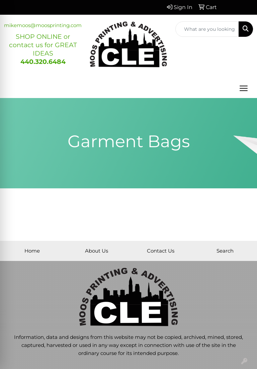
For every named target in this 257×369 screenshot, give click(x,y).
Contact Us (160, 251)
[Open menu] (243, 88)
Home (32, 251)
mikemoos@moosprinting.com (43, 25)
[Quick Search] (207, 29)
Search (225, 251)
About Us (96, 251)
